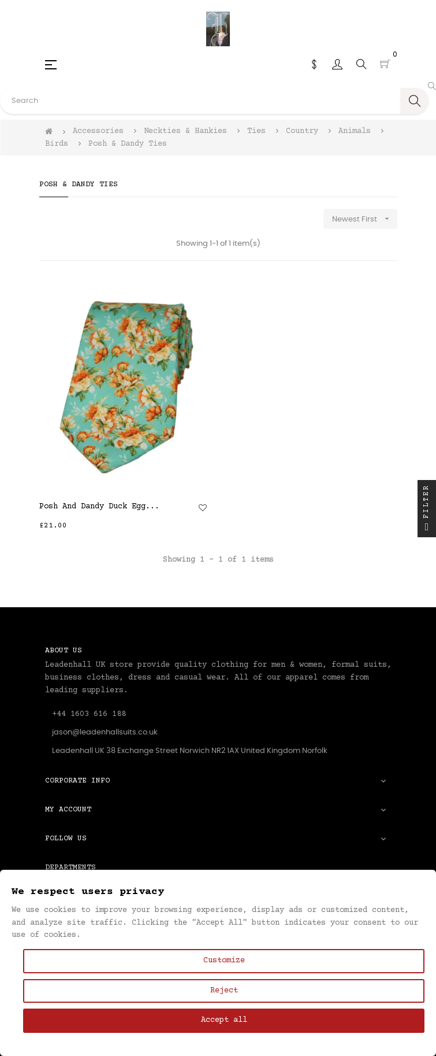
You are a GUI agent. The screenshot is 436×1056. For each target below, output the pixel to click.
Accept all (224, 1020)
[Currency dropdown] (314, 64)
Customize (224, 960)
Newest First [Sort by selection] (364, 219)
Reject (224, 990)
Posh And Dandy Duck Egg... (99, 506)
